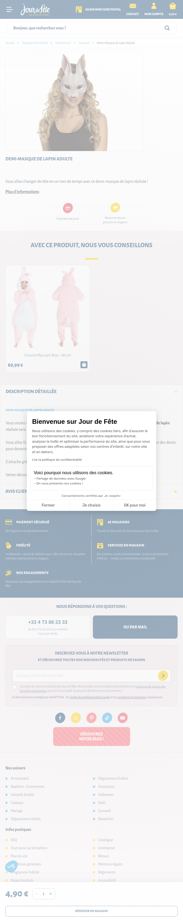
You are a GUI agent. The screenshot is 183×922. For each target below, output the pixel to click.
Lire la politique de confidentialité (57, 460)
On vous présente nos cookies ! (59, 483)
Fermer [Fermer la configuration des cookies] (48, 505)
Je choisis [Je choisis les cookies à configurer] (91, 505)
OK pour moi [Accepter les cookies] (135, 505)
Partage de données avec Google (61, 478)
